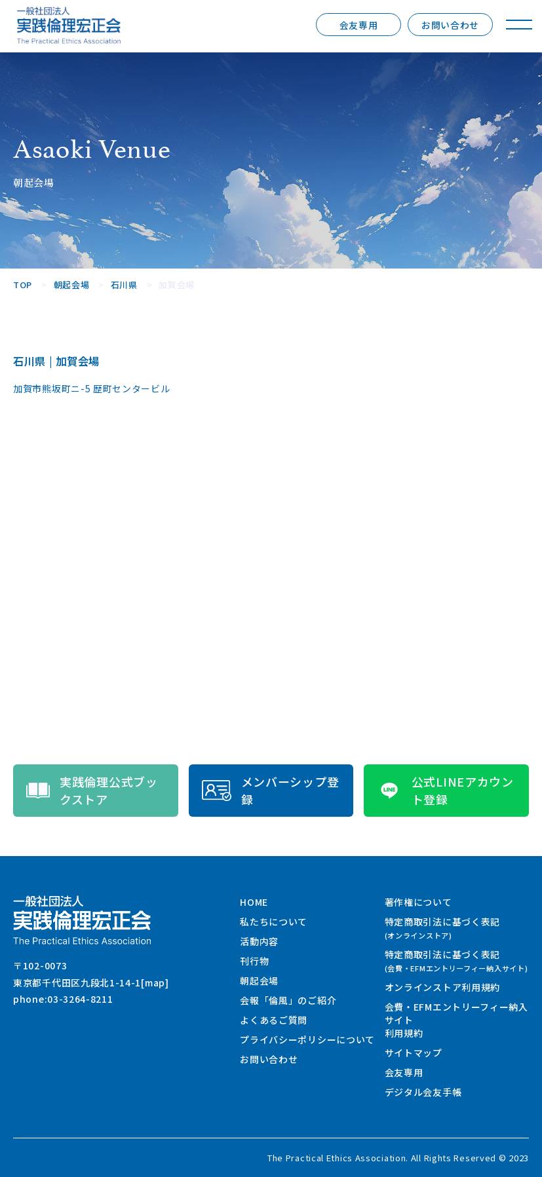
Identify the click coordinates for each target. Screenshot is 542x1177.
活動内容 (259, 941)
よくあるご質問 (273, 1019)
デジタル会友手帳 (423, 1091)
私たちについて (273, 921)
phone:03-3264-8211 (63, 998)
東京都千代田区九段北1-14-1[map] (91, 982)
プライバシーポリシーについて (307, 1039)
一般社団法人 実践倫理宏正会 (68, 25)
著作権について (418, 901)
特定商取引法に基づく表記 (442, 928)
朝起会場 (259, 980)
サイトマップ (413, 1052)
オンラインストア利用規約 (442, 987)
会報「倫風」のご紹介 (288, 1000)
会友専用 (358, 24)
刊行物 (254, 960)
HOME (254, 901)
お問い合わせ (450, 24)
